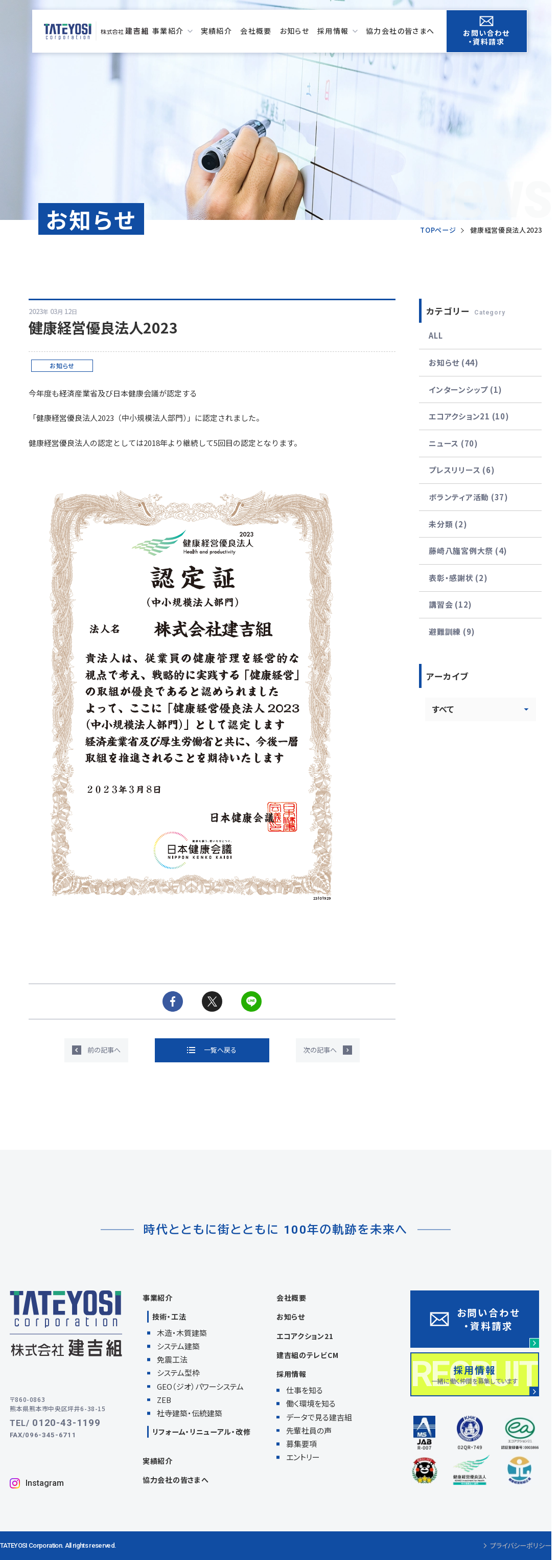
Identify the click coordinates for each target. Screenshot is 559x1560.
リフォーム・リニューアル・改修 (201, 1432)
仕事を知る (304, 1390)
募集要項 (301, 1443)
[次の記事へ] (328, 1050)
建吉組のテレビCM (307, 1355)
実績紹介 (158, 1461)
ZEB (164, 1399)
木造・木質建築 (182, 1332)
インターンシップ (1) (465, 389)
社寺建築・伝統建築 (189, 1413)
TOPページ (438, 230)
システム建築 (178, 1346)
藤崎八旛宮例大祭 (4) (468, 550)
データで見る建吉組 (319, 1417)
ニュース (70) (453, 443)
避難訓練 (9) (452, 631)
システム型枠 (178, 1372)
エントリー (303, 1457)
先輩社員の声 (309, 1430)
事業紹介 (158, 1297)
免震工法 (172, 1359)
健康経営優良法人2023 (506, 230)
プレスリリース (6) (462, 469)
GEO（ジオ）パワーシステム (200, 1386)
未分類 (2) (448, 524)
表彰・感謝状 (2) (458, 577)
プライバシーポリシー (517, 1546)
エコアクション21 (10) (469, 416)
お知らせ (290, 1316)
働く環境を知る (311, 1403)
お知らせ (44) (454, 362)
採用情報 (291, 1374)
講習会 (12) (450, 604)
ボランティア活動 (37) (468, 497)
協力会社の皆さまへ (175, 1480)
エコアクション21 (304, 1336)
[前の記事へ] (96, 1050)
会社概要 (291, 1297)
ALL (435, 335)
